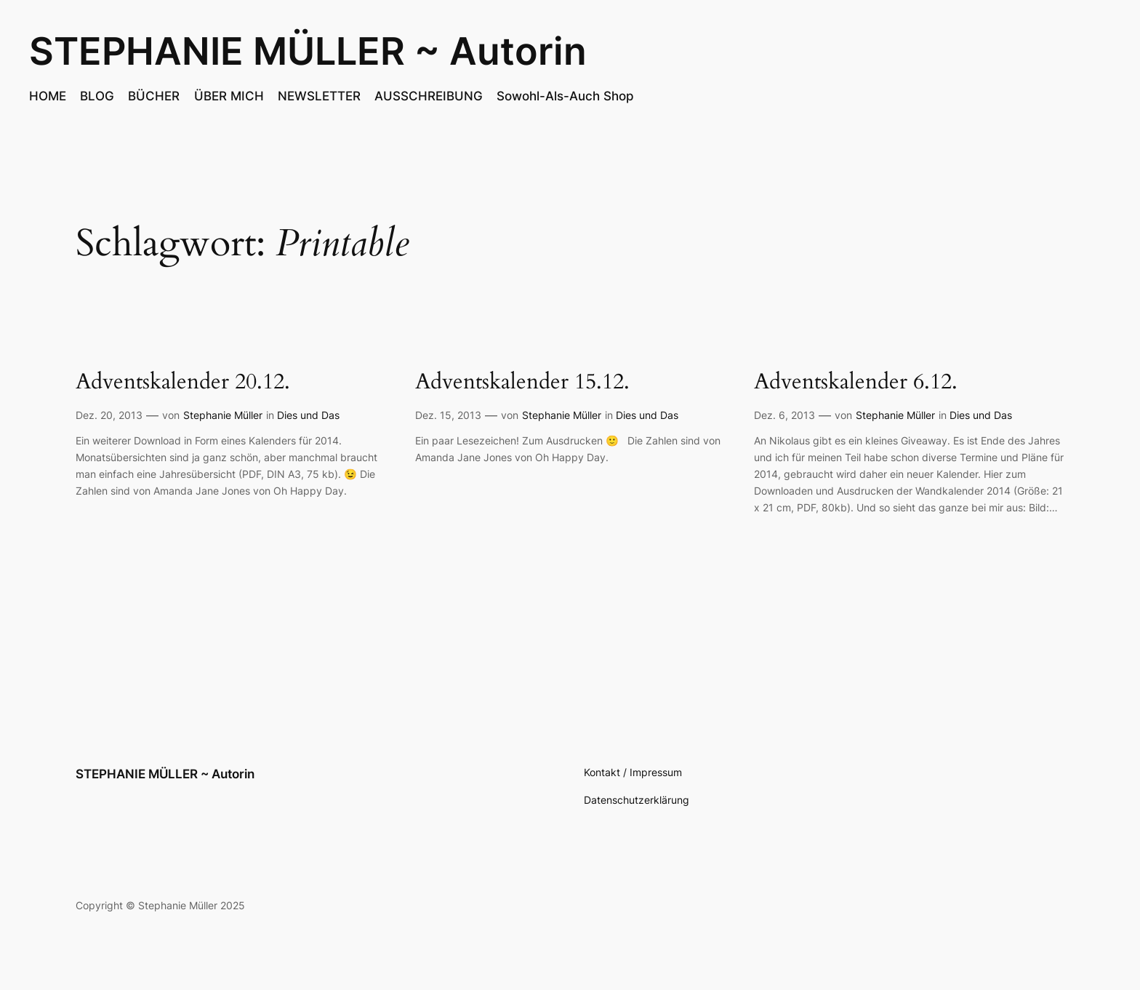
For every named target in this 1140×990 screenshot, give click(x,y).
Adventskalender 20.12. (183, 383)
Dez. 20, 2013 (109, 415)
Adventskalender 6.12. (856, 383)
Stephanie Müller (222, 415)
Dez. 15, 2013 (448, 415)
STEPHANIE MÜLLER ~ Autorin (308, 51)
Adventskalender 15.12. (522, 383)
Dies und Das (308, 415)
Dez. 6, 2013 (784, 415)
